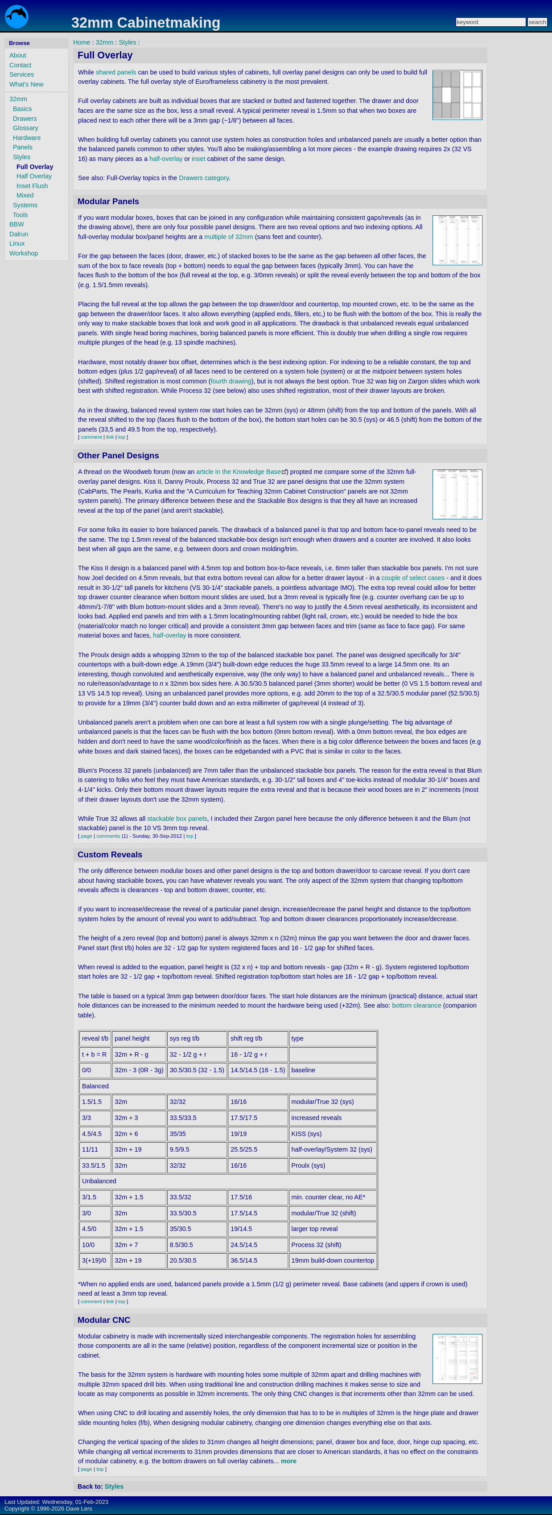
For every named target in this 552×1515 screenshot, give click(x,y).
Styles (21, 157)
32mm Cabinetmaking (146, 23)
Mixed (24, 195)
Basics (22, 108)
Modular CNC (104, 1320)
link (110, 437)
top (121, 437)
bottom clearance (416, 1005)
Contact (20, 65)
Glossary (25, 128)
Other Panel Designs (118, 455)
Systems (25, 205)
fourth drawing (231, 381)
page (86, 836)
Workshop (23, 253)
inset (198, 158)
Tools (20, 214)
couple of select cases (413, 577)
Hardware (27, 137)
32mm (18, 99)
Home (81, 42)
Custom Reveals (110, 854)
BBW (16, 224)
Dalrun (18, 234)
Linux (17, 243)
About (17, 55)
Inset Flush (32, 185)
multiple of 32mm (228, 236)
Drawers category (204, 177)
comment (91, 437)
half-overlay (165, 158)
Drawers (25, 118)
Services (21, 74)
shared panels (116, 72)
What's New (26, 84)
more (289, 1461)
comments (108, 836)
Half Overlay (34, 176)
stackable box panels (177, 818)
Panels (23, 147)
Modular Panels (108, 201)
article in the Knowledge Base (238, 471)
